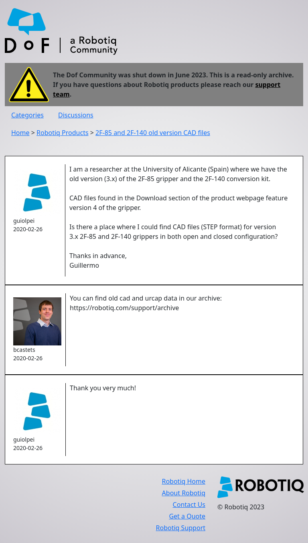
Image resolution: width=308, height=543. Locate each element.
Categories (27, 115)
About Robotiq (183, 492)
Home (20, 132)
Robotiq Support (180, 527)
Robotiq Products (62, 132)
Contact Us (189, 504)
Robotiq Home (183, 481)
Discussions (75, 115)
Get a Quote (187, 516)
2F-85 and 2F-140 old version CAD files (152, 132)
